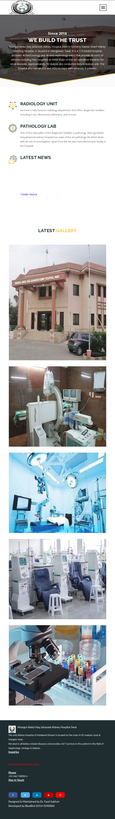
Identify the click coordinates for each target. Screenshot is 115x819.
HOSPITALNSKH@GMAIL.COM (23, 764)
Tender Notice (28, 195)
